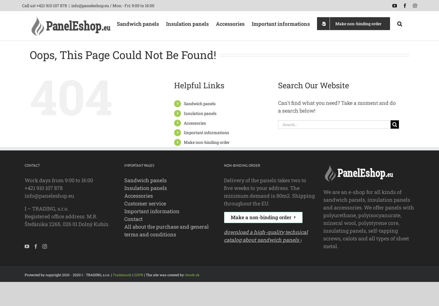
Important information (152, 211)
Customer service (145, 203)
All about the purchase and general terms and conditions (166, 230)
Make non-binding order (207, 142)
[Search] (395, 124)
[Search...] (334, 124)
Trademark (122, 274)
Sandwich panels (200, 103)
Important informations (206, 132)
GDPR (138, 274)
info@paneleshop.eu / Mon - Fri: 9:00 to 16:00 (112, 5)
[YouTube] (27, 246)
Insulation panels (200, 113)
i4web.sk (192, 274)
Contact (133, 218)
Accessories (195, 123)
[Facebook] (36, 246)
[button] (399, 23)
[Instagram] (44, 246)
